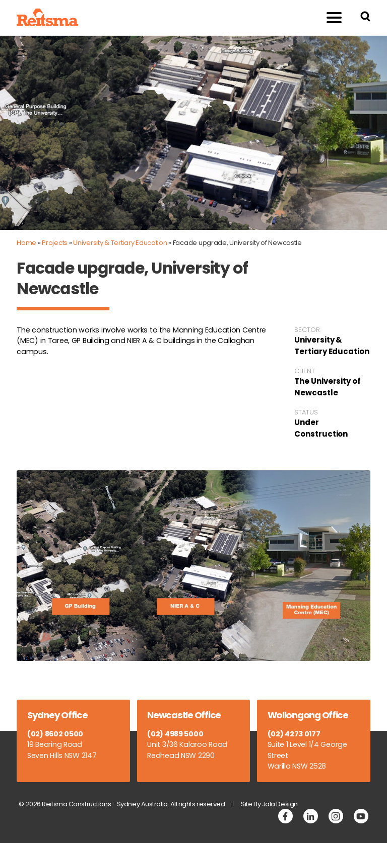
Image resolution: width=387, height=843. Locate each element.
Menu (329, 17)
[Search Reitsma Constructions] (365, 18)
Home (26, 242)
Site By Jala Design (269, 804)
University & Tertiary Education (120, 242)
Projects (55, 242)
